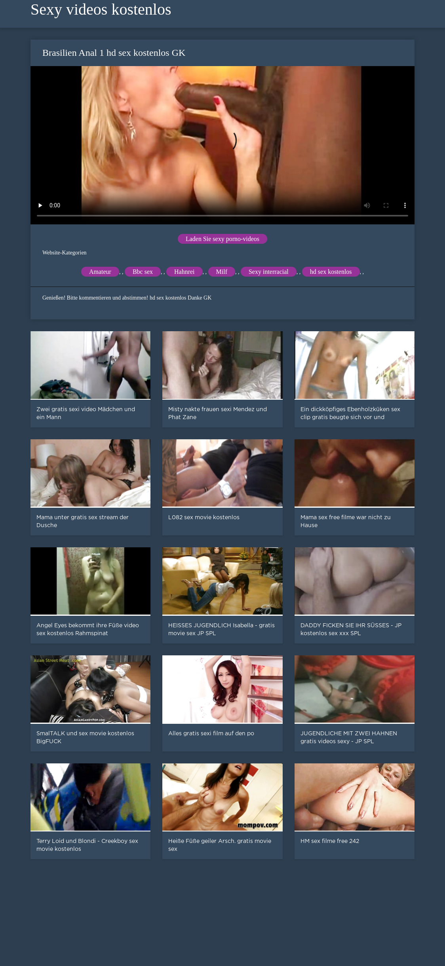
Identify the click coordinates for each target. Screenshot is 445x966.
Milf (221, 271)
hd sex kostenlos (331, 271)
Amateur (100, 271)
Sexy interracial (269, 271)
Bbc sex (143, 271)
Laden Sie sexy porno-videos (222, 238)
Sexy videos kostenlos (100, 9)
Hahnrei (184, 271)
